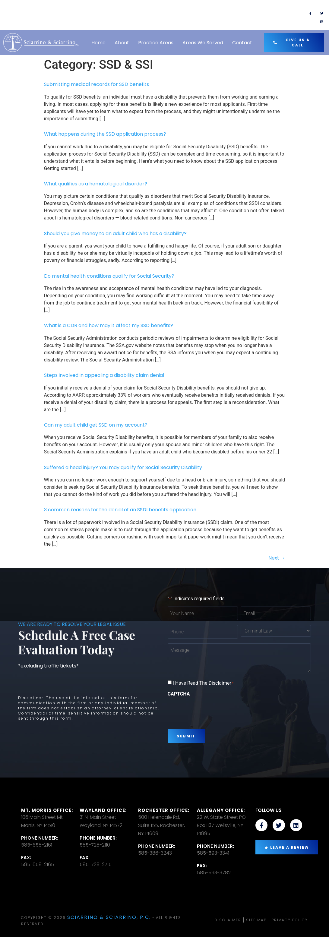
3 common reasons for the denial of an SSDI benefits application (120, 509)
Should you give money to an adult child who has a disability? (115, 233)
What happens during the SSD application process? (105, 134)
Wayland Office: (103, 810)
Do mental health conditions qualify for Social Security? (109, 276)
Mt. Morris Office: (47, 810)
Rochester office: (163, 810)
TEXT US (194, 12)
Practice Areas (155, 42)
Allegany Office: (221, 810)
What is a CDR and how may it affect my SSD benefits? (108, 325)
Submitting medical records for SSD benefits (96, 84)
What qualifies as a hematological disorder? (95, 183)
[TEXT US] (173, 15)
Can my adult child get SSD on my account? (95, 424)
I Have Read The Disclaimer (202, 683)
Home (98, 42)
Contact (242, 42)
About (122, 42)
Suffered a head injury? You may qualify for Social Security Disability (123, 467)
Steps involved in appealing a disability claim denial (104, 375)
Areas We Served (202, 42)
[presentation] (213, 710)
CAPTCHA (179, 694)
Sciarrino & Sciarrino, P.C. (109, 917)
